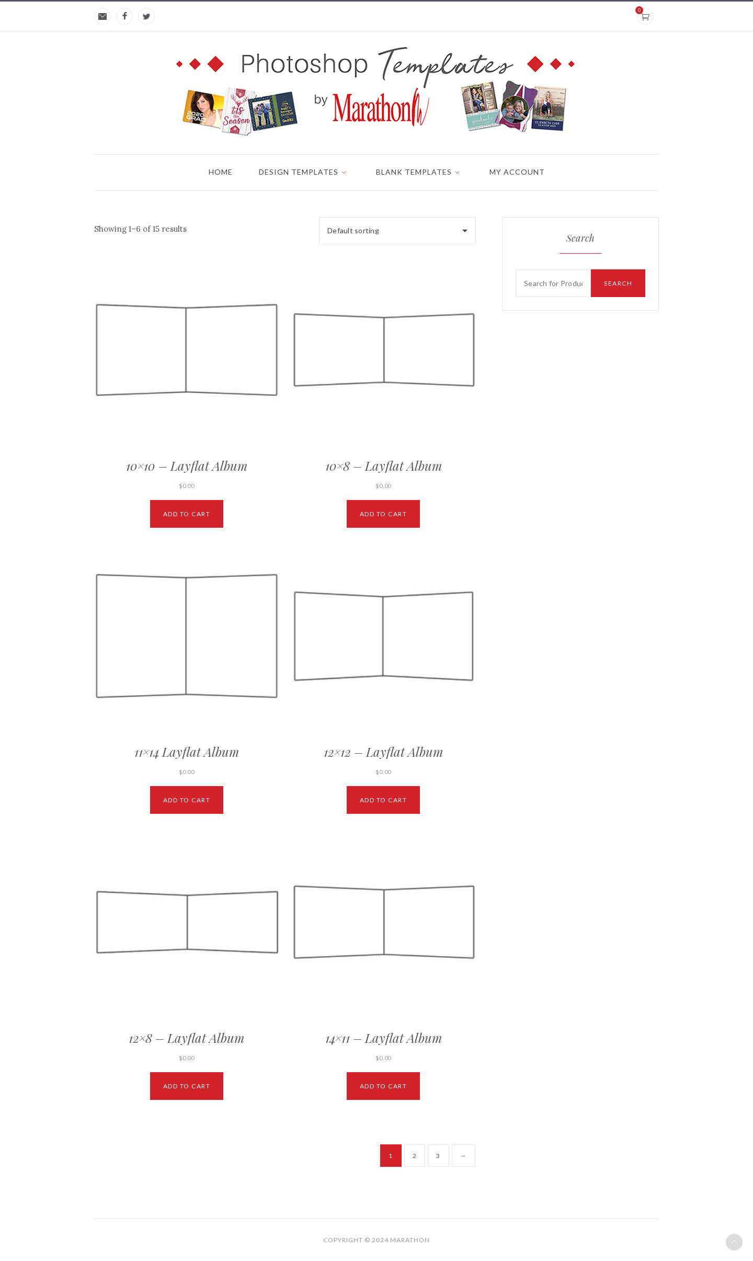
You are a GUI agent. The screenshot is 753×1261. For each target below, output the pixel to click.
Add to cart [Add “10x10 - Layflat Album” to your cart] (187, 514)
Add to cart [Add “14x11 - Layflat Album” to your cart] (383, 1086)
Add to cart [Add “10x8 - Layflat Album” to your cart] (383, 514)
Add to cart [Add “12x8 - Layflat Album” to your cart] (187, 1086)
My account (517, 171)
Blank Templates (414, 171)
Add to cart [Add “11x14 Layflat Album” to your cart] (187, 800)
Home (221, 171)
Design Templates (298, 171)
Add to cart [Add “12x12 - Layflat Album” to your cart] (383, 800)
